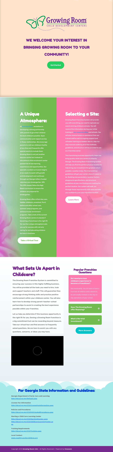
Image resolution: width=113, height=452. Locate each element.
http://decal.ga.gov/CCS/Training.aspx (26, 431)
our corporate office (80, 132)
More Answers (85, 330)
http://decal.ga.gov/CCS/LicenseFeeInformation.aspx (32, 405)
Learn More (73, 200)
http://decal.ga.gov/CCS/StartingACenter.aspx (29, 419)
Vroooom (68, 449)
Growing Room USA (30, 449)
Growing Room (27, 126)
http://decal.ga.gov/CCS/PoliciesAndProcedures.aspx (32, 412)
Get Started (56, 65)
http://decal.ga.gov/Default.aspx (24, 398)
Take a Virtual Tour (29, 240)
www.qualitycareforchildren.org (24, 438)
